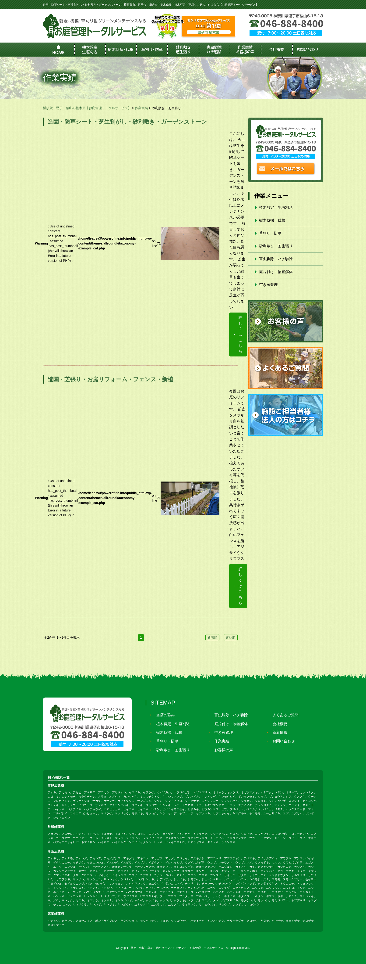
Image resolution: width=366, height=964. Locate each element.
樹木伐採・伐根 (272, 220)
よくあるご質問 (283, 715)
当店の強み (163, 715)
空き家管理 (268, 285)
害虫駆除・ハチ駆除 (276, 259)
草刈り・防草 (270, 233)
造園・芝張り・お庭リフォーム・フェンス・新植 (110, 379)
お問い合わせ (281, 741)
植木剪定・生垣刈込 (276, 207)
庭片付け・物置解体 (276, 272)
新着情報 (277, 732)
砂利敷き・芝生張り (276, 246)
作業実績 (219, 741)
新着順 (212, 637)
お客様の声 (221, 750)
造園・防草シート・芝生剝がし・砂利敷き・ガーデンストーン (127, 122)
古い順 (231, 637)
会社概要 (277, 724)
